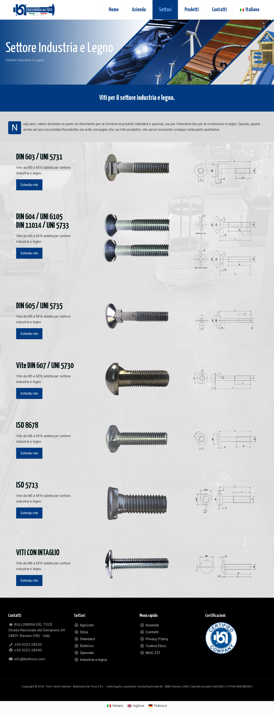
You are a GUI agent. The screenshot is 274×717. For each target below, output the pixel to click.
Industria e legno (93, 659)
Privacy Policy (157, 639)
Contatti (152, 632)
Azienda (152, 625)
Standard (87, 639)
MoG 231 (153, 653)
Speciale (87, 653)
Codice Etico (156, 646)
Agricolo (87, 625)
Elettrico (86, 646)
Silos (84, 632)
